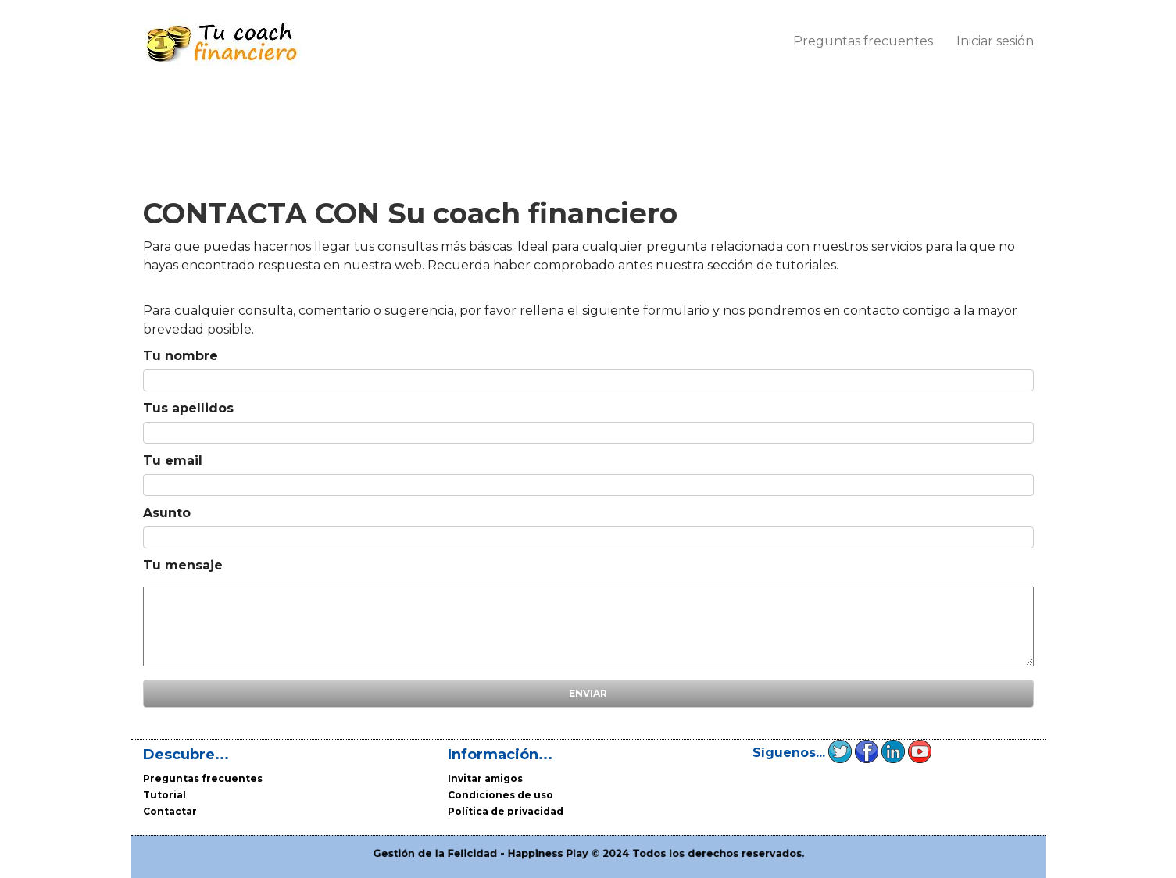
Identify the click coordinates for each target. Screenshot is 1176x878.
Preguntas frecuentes (863, 41)
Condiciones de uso (500, 795)
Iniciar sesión (995, 41)
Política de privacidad (505, 811)
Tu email (172, 460)
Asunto (167, 512)
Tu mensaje (183, 565)
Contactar (170, 811)
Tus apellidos (188, 408)
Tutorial (164, 795)
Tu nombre (180, 355)
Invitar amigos (485, 778)
